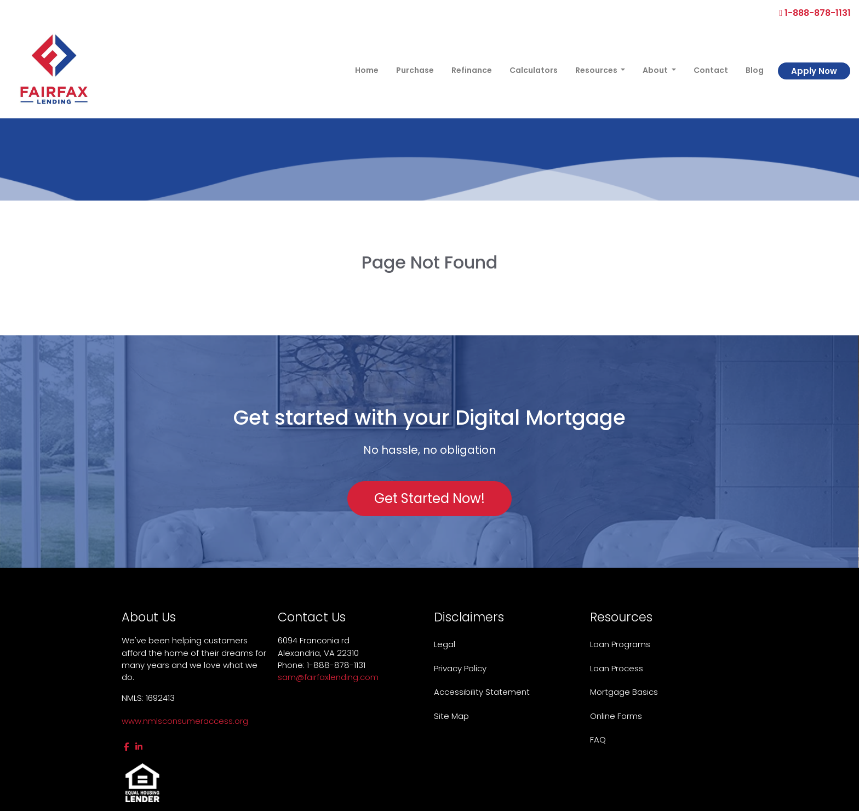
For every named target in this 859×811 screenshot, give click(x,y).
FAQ (598, 739)
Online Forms (616, 716)
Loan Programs (620, 644)
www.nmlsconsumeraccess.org (185, 721)
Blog (755, 70)
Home (367, 70)
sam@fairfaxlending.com (328, 677)
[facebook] (126, 746)
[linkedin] (138, 746)
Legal (444, 644)
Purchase (415, 70)
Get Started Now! (429, 498)
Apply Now (814, 71)
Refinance (471, 70)
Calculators (533, 70)
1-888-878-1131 (815, 13)
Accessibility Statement (482, 692)
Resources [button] (597, 70)
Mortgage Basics (624, 692)
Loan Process (616, 668)
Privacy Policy (460, 668)
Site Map (451, 716)
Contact (711, 70)
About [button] (656, 70)
